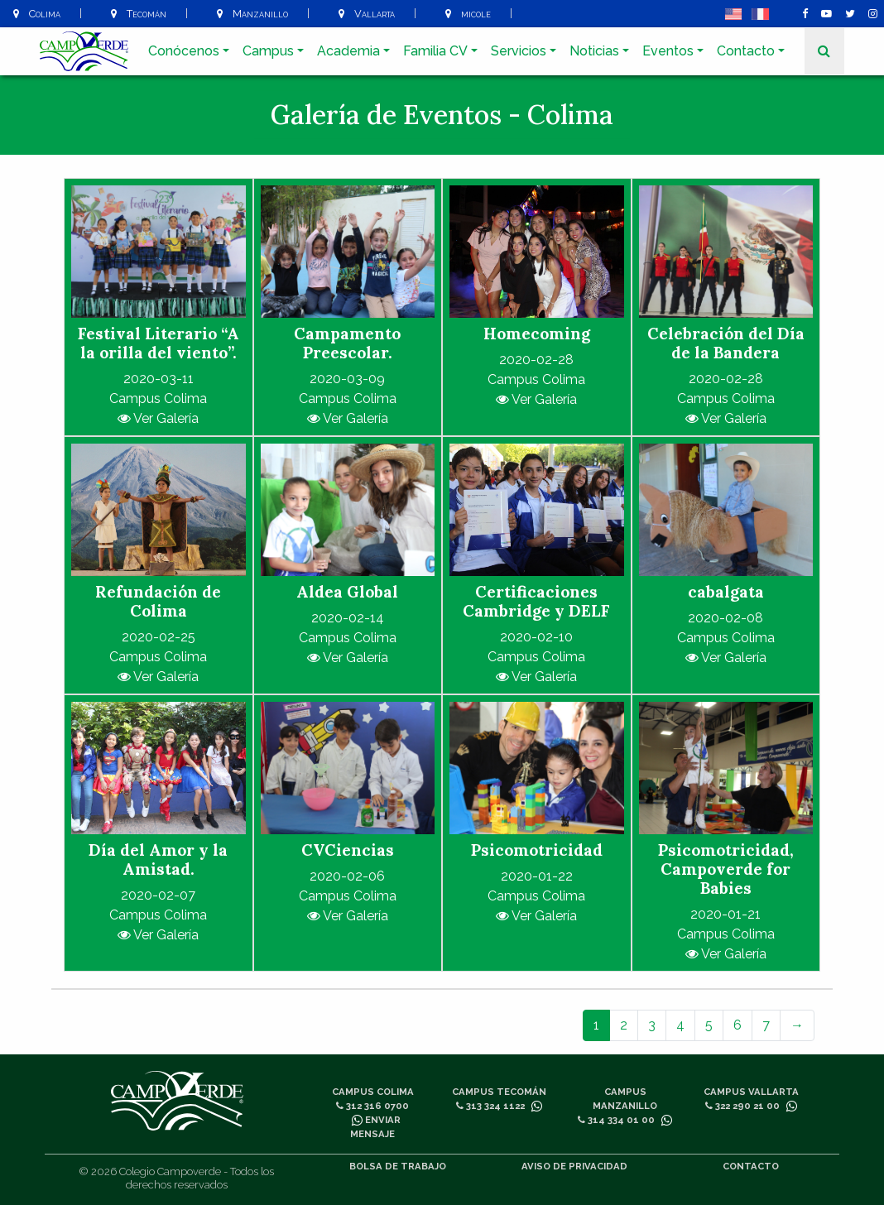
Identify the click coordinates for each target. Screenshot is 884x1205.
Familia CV (435, 51)
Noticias (594, 51)
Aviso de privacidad (574, 1166)
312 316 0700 (372, 1105)
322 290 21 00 (742, 1105)
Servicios (518, 51)
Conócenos (183, 51)
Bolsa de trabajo (397, 1166)
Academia (348, 51)
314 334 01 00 (616, 1120)
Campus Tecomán (499, 1091)
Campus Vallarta (751, 1091)
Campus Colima (373, 1091)
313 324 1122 (490, 1105)
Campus (268, 51)
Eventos (668, 51)
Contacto (746, 51)
